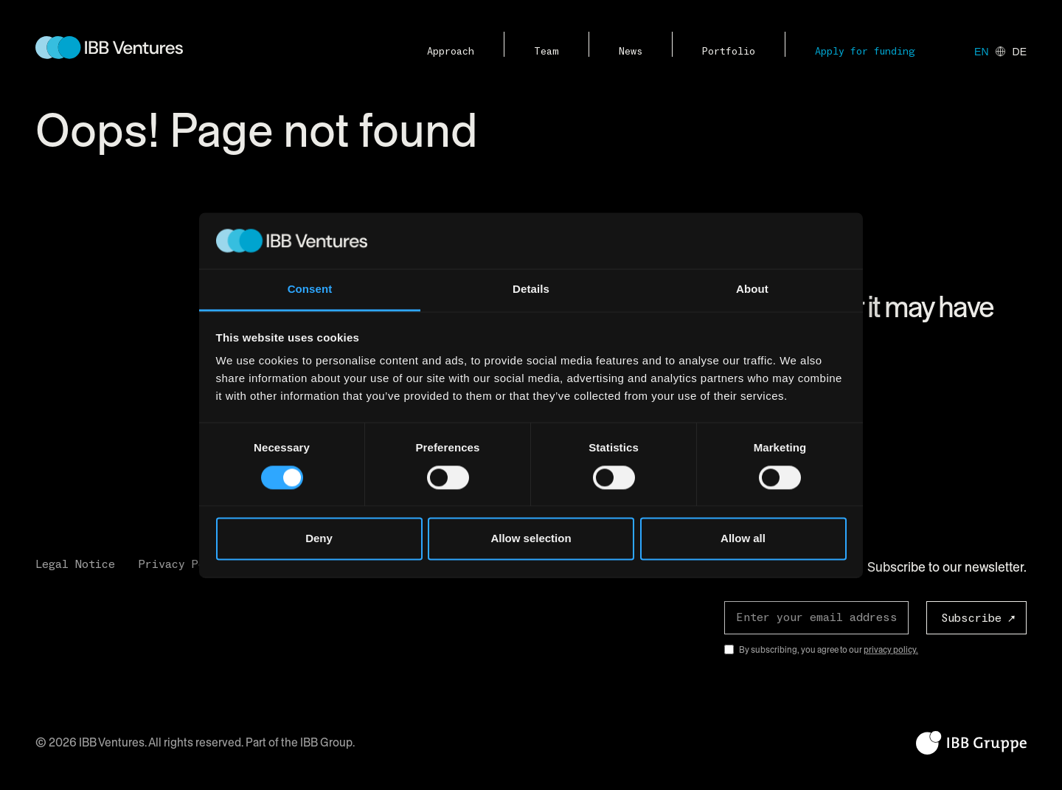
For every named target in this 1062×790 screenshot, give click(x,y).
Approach (450, 51)
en (981, 52)
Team (546, 51)
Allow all (743, 539)
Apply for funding (865, 51)
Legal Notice (75, 564)
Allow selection (530, 539)
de (1020, 52)
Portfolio (728, 51)
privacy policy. (891, 650)
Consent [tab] (310, 289)
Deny (319, 539)
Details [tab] (531, 289)
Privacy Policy (185, 564)
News (630, 51)
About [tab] (752, 289)
